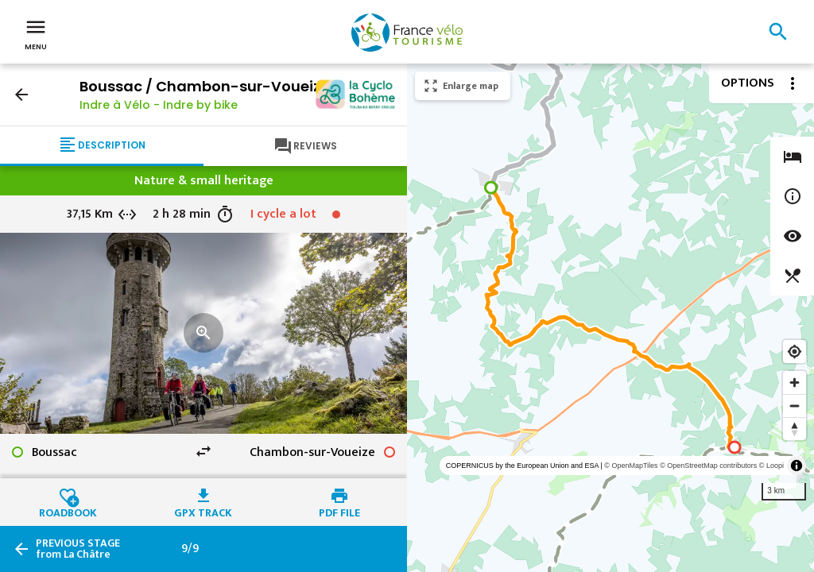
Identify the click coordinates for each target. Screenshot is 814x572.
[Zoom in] (794, 382)
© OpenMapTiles (630, 466)
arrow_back (21, 94)
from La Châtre (78, 549)
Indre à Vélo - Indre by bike (158, 105)
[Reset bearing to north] (794, 428)
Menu (36, 33)
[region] (610, 318)
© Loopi (771, 466)
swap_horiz (203, 451)
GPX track (203, 511)
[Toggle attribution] (796, 465)
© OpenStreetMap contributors (708, 466)
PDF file (339, 511)
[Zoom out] (794, 405)
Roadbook (68, 511)
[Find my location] (794, 351)
